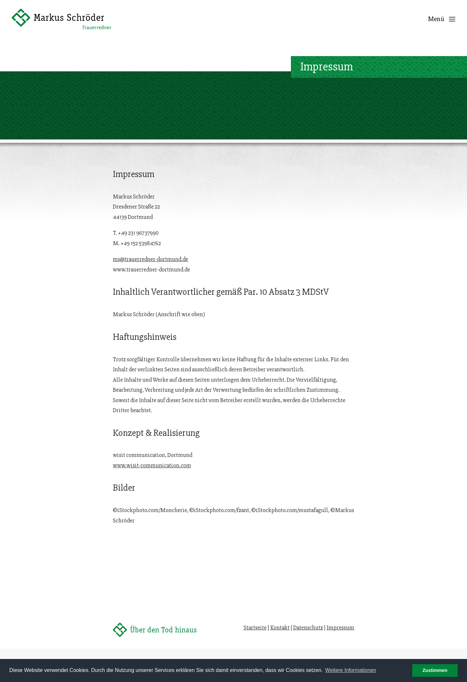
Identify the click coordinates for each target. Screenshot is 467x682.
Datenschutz (308, 627)
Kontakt (280, 627)
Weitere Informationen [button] (350, 670)
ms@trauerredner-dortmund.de (150, 239)
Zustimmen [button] (435, 670)
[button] (452, 19)
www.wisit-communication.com (152, 445)
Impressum (340, 627)
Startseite (255, 627)
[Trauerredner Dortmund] (62, 19)
